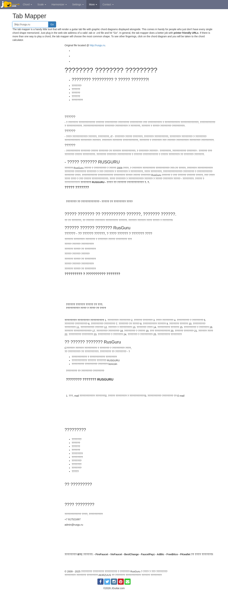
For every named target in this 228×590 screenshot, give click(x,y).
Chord (27, 4)
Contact (107, 4)
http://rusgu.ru (97, 45)
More (93, 4)
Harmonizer (59, 4)
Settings (78, 4)
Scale (41, 4)
